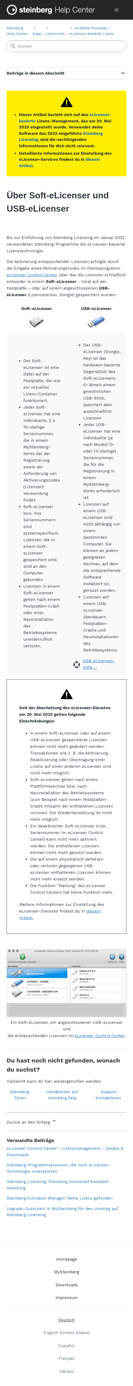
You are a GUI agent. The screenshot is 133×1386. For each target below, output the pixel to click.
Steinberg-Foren (20, 1095)
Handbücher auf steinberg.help (62, 1095)
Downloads (67, 1284)
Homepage (66, 1259)
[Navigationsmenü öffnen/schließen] (116, 10)
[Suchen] (66, 46)
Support (39, 33)
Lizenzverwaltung (60, 33)
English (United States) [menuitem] (67, 1332)
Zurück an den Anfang (32, 1121)
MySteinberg (66, 1271)
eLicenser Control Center (32, 274)
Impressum (67, 1297)
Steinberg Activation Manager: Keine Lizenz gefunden (60, 1198)
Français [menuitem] (67, 1358)
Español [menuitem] (66, 1345)
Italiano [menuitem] (66, 1371)
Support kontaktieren (108, 1095)
